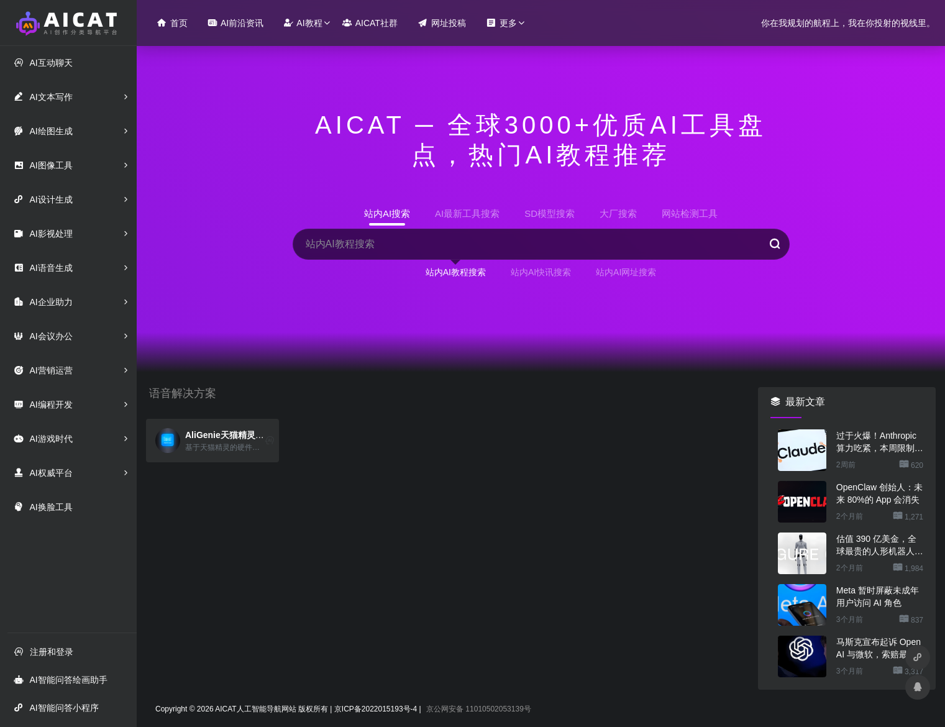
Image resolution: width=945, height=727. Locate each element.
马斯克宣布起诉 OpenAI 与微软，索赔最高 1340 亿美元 (878, 649)
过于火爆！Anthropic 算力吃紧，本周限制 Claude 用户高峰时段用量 (879, 442)
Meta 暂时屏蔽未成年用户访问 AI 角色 (877, 596)
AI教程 (302, 22)
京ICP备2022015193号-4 (375, 709)
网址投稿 (442, 22)
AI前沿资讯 (235, 22)
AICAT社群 (370, 22)
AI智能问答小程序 (56, 707)
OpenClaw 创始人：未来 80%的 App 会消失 (879, 493)
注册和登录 (43, 651)
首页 (172, 22)
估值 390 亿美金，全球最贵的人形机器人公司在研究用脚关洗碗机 (879, 545)
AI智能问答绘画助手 (60, 679)
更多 (501, 22)
